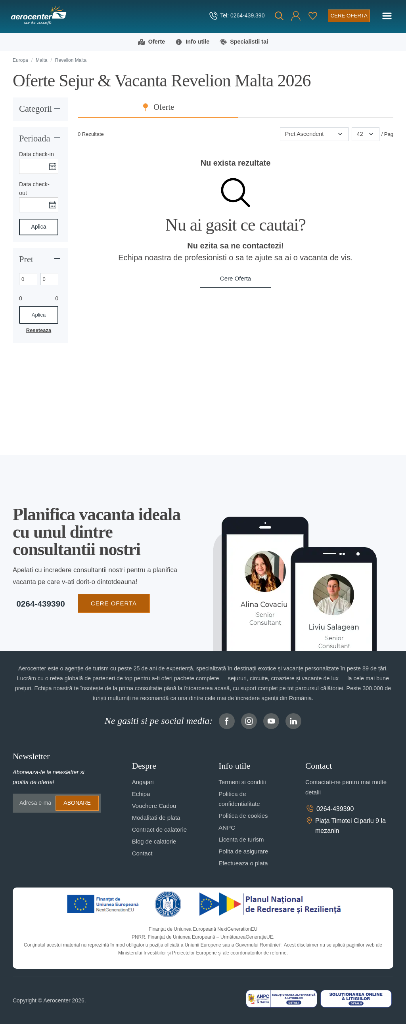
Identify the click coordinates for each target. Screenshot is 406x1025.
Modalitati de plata (156, 818)
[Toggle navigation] (387, 16)
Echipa (141, 794)
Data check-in (36, 155)
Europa (20, 60)
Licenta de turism (241, 840)
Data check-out (34, 189)
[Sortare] (314, 135)
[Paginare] (365, 135)
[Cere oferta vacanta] (347, 15)
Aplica (38, 227)
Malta (41, 60)
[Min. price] (28, 279)
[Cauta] (276, 16)
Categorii (35, 109)
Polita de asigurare (243, 852)
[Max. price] (49, 279)
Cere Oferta (235, 279)
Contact (142, 854)
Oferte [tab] (241, 108)
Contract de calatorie (159, 830)
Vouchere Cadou (154, 806)
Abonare (76, 803)
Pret (26, 260)
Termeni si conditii (242, 782)
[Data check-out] (38, 205)
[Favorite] (310, 16)
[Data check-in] (38, 166)
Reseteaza (38, 331)
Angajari (143, 782)
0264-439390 (37, 604)
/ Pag (387, 134)
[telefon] (234, 16)
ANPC (226, 828)
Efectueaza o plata (243, 864)
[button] (293, 16)
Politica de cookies (243, 816)
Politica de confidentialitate (239, 799)
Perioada (34, 139)
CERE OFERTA (110, 603)
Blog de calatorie (154, 842)
